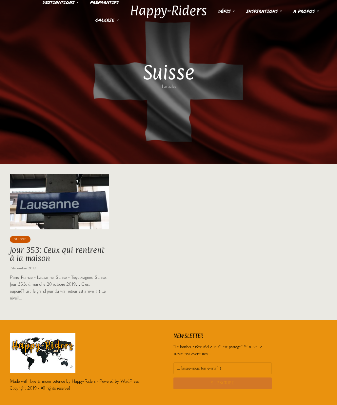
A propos (304, 11)
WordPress (129, 381)
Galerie (104, 20)
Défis (224, 11)
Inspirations (262, 11)
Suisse (20, 239)
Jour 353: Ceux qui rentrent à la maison (57, 254)
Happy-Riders (168, 10)
